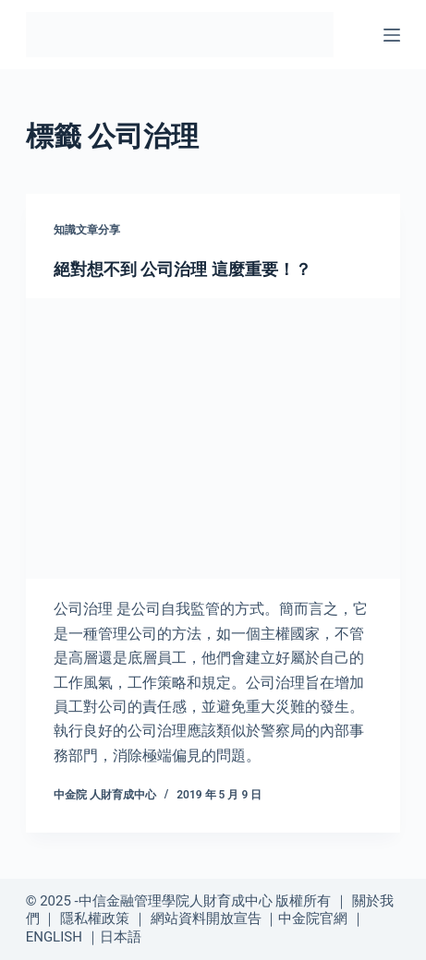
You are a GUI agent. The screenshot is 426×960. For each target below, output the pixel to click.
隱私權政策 (94, 918)
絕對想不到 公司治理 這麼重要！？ (182, 269)
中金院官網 (312, 918)
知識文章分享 (87, 229)
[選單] (391, 35)
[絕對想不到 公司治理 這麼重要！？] (213, 438)
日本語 (120, 937)
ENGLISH (54, 937)
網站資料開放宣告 (206, 918)
